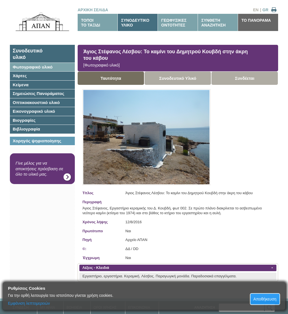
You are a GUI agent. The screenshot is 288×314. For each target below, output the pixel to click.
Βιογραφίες (24, 120)
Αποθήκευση (264, 299)
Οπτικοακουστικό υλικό (36, 102)
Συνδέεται (244, 78)
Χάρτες (20, 75)
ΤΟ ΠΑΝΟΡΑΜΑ (256, 20)
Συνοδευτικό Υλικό (178, 78)
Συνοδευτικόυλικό (28, 54)
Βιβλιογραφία (26, 129)
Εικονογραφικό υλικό (34, 111)
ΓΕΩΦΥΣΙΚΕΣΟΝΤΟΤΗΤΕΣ (174, 22)
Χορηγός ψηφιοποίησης (37, 140)
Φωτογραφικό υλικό (33, 67)
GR (266, 10)
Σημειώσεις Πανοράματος (38, 93)
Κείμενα (21, 84)
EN (255, 10)
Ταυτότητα (111, 78)
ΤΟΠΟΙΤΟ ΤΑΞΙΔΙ (90, 22)
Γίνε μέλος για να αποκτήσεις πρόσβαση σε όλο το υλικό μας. (39, 168)
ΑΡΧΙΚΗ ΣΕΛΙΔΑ (93, 10)
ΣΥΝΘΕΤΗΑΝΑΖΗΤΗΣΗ (213, 22)
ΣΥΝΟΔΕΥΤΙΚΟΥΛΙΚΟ (135, 22)
